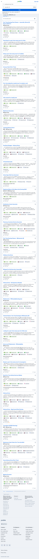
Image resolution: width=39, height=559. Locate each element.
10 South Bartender (7, 161)
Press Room (3, 536)
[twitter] (7, 545)
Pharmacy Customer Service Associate (12, 222)
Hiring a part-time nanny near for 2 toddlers (13, 53)
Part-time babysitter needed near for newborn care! (15, 83)
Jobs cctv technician (28, 506)
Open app (36, 1)
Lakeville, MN (5, 502)
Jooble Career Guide (29, 531)
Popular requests (7, 494)
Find (19, 10)
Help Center (3, 539)
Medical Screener (7, 474)
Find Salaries (28, 534)
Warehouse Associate (8, 110)
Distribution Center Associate (10, 204)
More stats (6, 16)
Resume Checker (29, 539)
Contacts (2, 534)
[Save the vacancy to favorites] (35, 22)
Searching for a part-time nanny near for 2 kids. (14, 40)
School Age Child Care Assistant (11, 175)
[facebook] (2, 545)
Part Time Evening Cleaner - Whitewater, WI (13, 238)
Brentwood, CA (5, 504)
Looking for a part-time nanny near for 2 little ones (15, 330)
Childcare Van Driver (8, 255)
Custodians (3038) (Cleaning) (10, 425)
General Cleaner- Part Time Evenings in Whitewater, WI (16, 315)
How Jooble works (4, 531)
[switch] (35, 18)
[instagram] (4, 545)
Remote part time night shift (30, 501)
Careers (2, 538)
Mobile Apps (28, 536)
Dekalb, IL (4, 510)
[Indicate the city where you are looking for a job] (19, 7)
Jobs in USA (3, 541)
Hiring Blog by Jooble (17, 534)
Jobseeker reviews (29, 532)
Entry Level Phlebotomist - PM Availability (13, 344)
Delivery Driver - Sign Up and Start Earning (13, 409)
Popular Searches (29, 529)
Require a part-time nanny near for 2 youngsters (14, 362)
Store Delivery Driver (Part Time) (11, 460)
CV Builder (28, 538)
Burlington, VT (5, 511)
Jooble (7, 556)
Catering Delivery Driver (9, 127)
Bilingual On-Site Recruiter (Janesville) (12, 269)
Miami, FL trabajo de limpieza (30, 503)
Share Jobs (15, 531)
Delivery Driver (6, 393)
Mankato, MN (5, 513)
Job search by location (18, 499)
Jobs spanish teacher (28, 500)
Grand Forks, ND (6, 505)
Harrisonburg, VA (6, 508)
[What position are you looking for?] (19, 4)
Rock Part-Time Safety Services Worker (12, 375)
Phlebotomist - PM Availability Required (12, 298)
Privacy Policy (3, 552)
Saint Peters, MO (6, 507)
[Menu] (1, 1)
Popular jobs (16, 498)
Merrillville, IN (5, 514)
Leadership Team (4, 532)
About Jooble (3, 529)
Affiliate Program (16, 532)
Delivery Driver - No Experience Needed (12, 282)
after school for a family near (10, 97)
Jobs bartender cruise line (29, 504)
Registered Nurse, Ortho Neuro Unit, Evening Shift (15, 189)
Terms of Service (4, 550)
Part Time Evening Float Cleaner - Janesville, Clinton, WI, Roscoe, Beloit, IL (16, 23)
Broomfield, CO (5, 501)
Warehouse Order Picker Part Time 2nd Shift (13, 442)
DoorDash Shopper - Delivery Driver (11, 145)
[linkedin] (10, 545)
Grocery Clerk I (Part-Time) (9, 67)
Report (34, 37)
